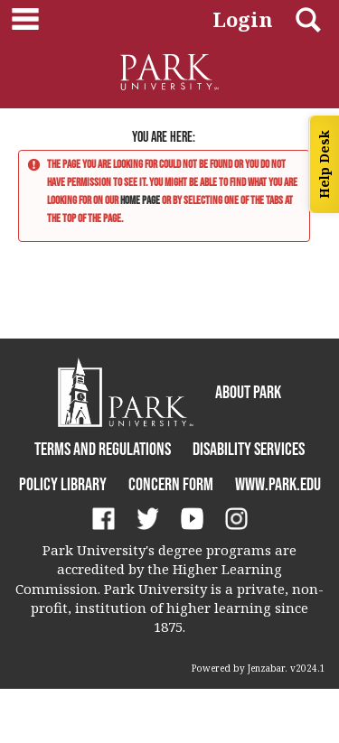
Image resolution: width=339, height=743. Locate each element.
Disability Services (249, 449)
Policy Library (63, 484)
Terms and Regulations (102, 449)
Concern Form (170, 484)
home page (140, 200)
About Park (248, 392)
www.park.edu (278, 484)
